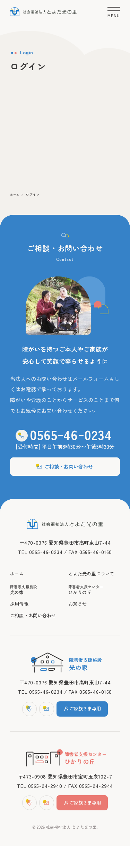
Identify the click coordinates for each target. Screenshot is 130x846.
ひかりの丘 (94, 585)
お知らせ (78, 600)
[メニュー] (113, 11)
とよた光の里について (93, 568)
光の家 (36, 585)
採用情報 (20, 600)
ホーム (15, 196)
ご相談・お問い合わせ (65, 458)
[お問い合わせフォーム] (45, 707)
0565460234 (71, 424)
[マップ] (27, 707)
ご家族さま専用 (84, 706)
